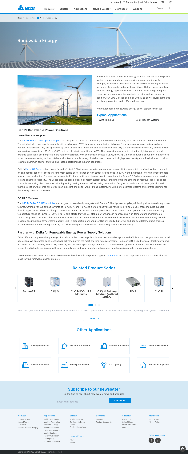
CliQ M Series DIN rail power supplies (41, 140)
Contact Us (94, 318)
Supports (138, 8)
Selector (64, 8)
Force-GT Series (33, 169)
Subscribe (119, 400)
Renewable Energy (49, 18)
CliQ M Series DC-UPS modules (38, 203)
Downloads (121, 8)
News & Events (102, 8)
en (163, 2)
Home (20, 18)
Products (49, 8)
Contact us (112, 255)
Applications (81, 8)
